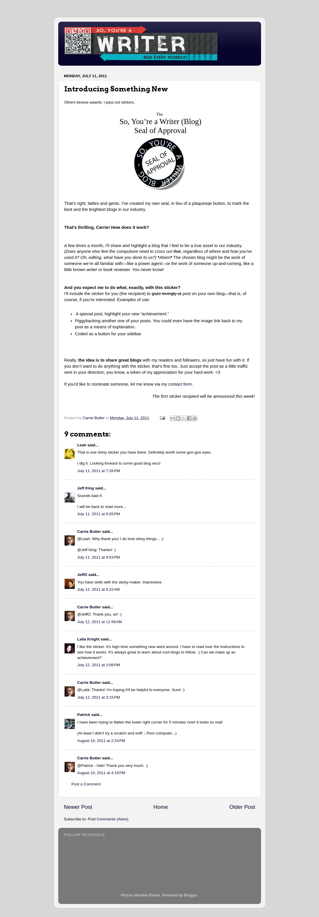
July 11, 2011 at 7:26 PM (98, 471)
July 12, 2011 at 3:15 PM (98, 697)
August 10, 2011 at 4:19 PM (101, 773)
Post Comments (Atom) (108, 819)
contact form (180, 384)
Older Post (242, 807)
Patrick (83, 714)
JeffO (82, 574)
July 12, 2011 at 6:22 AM (98, 589)
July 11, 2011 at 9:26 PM (98, 514)
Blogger (190, 895)
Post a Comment (86, 784)
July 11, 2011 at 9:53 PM (98, 557)
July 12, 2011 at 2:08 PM (98, 665)
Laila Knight (88, 639)
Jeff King (85, 488)
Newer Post (78, 807)
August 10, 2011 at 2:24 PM (101, 741)
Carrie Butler (89, 531)
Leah (82, 445)
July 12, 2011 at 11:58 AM (99, 622)
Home (161, 807)
